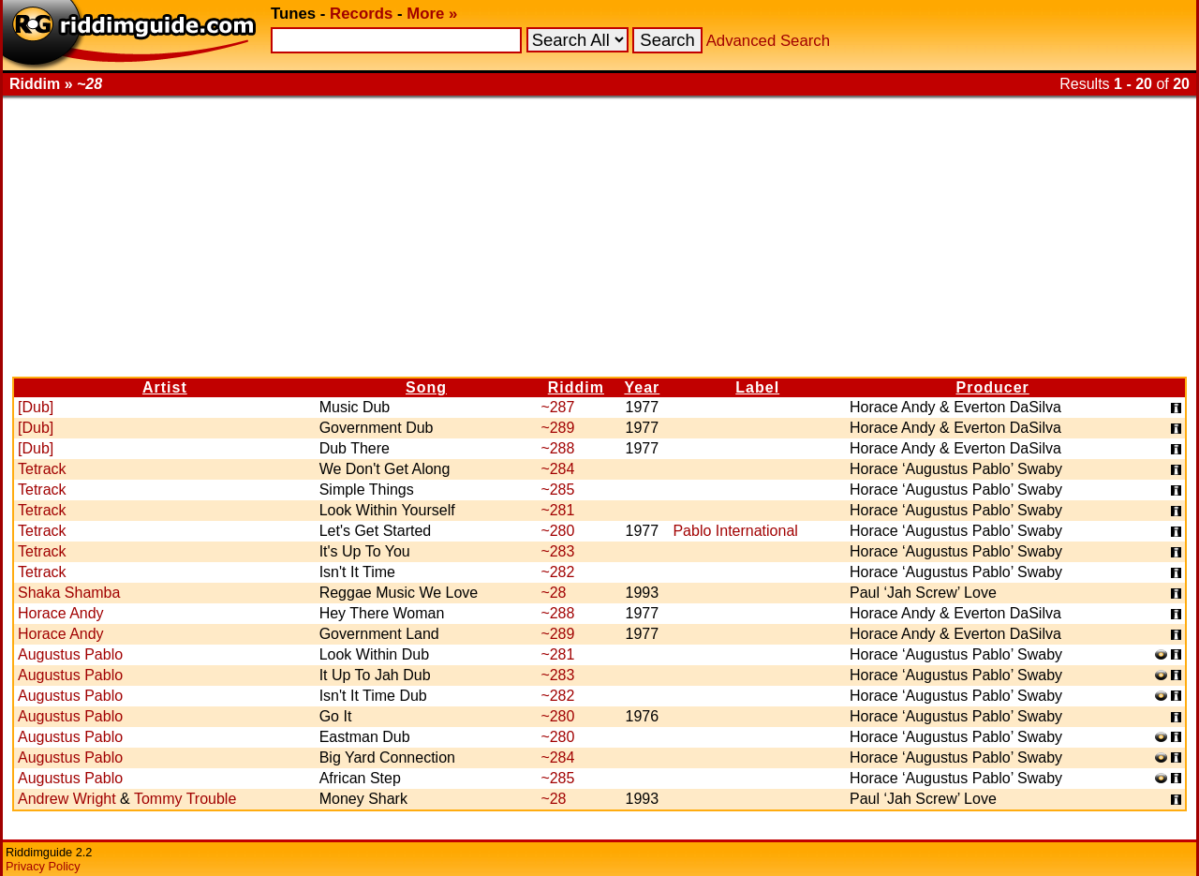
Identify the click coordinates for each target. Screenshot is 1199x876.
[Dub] (35, 407)
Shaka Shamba (69, 593)
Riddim (576, 387)
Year (641, 387)
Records (361, 13)
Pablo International (735, 531)
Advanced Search (768, 41)
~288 (557, 448)
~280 (557, 531)
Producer (992, 387)
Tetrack (42, 469)
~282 (557, 572)
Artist (164, 387)
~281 (557, 510)
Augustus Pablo (70, 654)
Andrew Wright (67, 799)
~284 (557, 469)
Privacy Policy (43, 866)
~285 (557, 489)
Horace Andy (61, 613)
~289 (557, 428)
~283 (557, 551)
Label (757, 387)
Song (426, 387)
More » (432, 13)
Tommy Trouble (185, 799)
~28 (553, 593)
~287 (557, 407)
